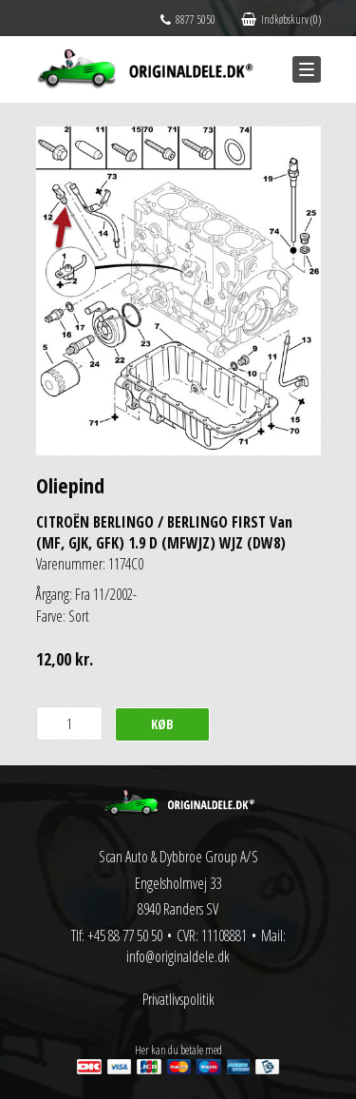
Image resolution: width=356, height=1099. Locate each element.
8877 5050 (187, 19)
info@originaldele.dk (178, 956)
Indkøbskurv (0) (281, 19)
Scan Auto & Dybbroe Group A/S (178, 856)
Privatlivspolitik (178, 999)
